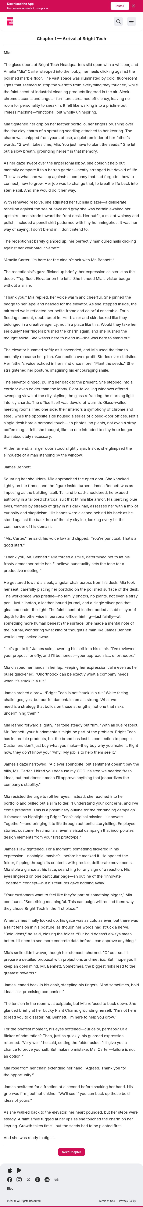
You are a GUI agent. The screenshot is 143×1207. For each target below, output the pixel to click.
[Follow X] (28, 1179)
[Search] (118, 21)
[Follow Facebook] (9, 1179)
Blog (10, 1188)
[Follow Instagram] (19, 1179)
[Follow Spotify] (37, 1179)
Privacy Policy (127, 1201)
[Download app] (9, 1170)
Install (120, 6)
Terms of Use (107, 1201)
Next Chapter (71, 1152)
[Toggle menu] (131, 21)
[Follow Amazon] (56, 1179)
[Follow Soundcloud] (47, 1179)
